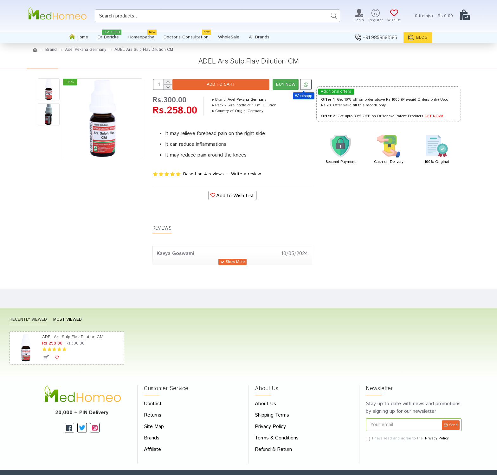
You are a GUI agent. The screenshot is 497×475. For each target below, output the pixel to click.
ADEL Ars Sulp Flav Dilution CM (72, 321)
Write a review (246, 174)
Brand (51, 50)
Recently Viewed (28, 305)
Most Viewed (67, 305)
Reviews (161, 220)
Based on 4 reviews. (204, 174)
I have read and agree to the (407, 423)
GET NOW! (433, 116)
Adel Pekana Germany (85, 50)
